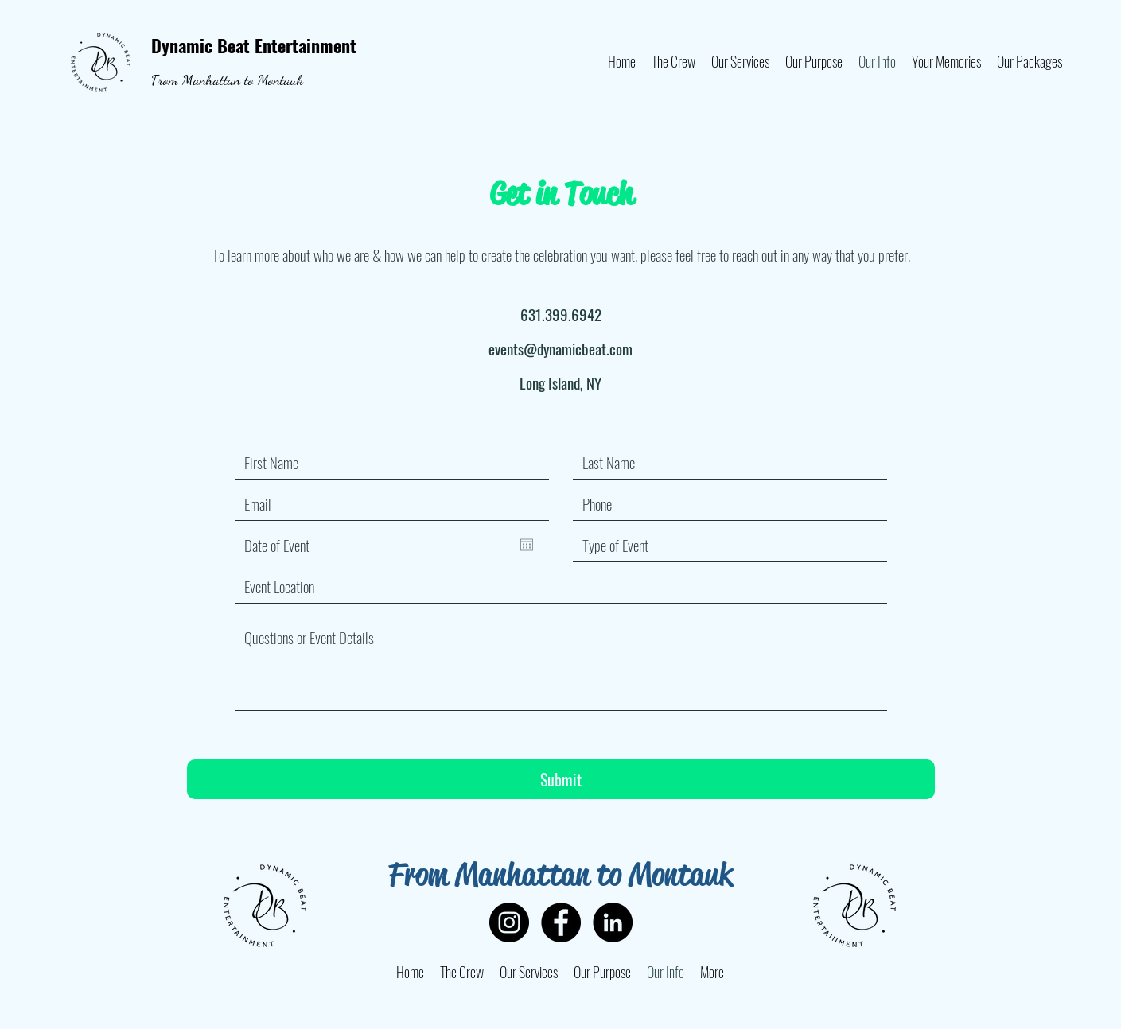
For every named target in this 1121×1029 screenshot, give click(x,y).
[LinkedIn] (613, 922)
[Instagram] (509, 922)
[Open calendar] (526, 544)
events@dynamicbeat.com (560, 348)
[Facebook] (561, 922)
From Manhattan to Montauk (227, 79)
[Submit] (561, 779)
